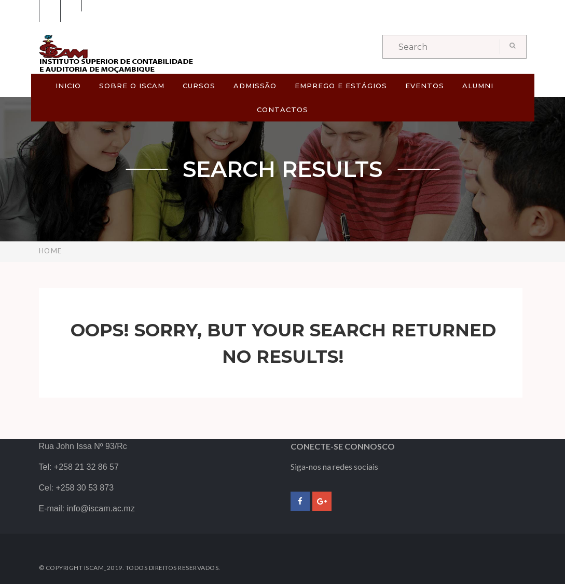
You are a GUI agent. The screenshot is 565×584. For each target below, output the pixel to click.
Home (50, 251)
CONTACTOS (282, 109)
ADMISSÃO (255, 86)
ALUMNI (477, 86)
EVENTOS (424, 86)
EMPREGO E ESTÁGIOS (341, 86)
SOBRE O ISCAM (131, 86)
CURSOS (199, 86)
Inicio (68, 86)
